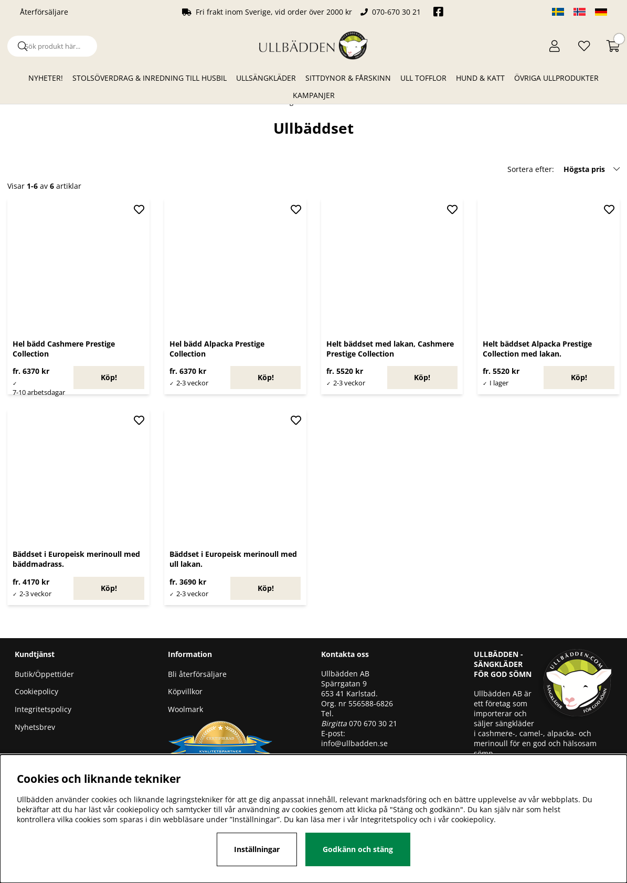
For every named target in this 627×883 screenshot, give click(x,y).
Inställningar (257, 849)
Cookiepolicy (36, 691)
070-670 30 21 (396, 12)
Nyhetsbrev (35, 727)
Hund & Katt (480, 78)
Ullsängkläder (266, 78)
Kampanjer (314, 95)
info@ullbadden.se (354, 743)
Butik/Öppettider (44, 674)
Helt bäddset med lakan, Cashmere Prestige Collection (390, 349)
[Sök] (52, 46)
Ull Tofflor (423, 78)
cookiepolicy (472, 819)
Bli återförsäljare (197, 674)
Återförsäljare (44, 12)
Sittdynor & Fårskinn (348, 78)
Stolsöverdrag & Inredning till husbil (149, 78)
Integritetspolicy (43, 709)
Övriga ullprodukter (556, 78)
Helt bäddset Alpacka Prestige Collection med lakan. (537, 349)
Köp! (109, 377)
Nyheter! (45, 78)
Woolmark (185, 709)
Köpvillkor (185, 691)
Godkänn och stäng (358, 849)
